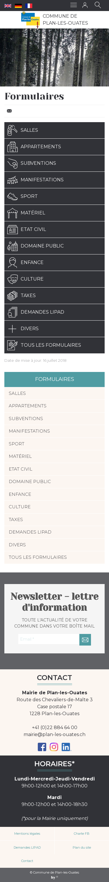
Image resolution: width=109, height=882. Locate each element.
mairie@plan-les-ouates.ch (54, 734)
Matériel (26, 213)
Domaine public (35, 246)
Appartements (34, 147)
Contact (27, 861)
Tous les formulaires (44, 345)
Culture (25, 279)
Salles (22, 130)
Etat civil (26, 229)
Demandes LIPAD (35, 312)
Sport (22, 196)
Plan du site (82, 847)
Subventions (31, 163)
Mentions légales (27, 834)
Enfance (25, 262)
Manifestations (35, 180)
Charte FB (82, 834)
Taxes (21, 295)
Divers (23, 328)
